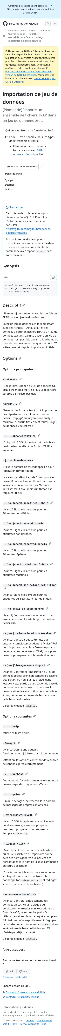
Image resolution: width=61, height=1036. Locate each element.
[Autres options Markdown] (41, 166)
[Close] (51, 5)
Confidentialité (44, 1020)
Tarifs (14, 1023)
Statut (6, 1023)
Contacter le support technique (21, 996)
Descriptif (14, 305)
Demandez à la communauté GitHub (24, 992)
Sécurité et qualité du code (22, 30)
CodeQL (33, 33)
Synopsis (13, 266)
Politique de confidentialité (15, 977)
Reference (45, 30)
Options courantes (19, 716)
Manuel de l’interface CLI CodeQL (25, 37)
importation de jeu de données (24, 40)
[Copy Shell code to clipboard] (53, 277)
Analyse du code (16, 33)
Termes (30, 1020)
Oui (9, 971)
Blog (43, 1023)
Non (23, 971)
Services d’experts (29, 1023)
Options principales (20, 369)
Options (12, 358)
